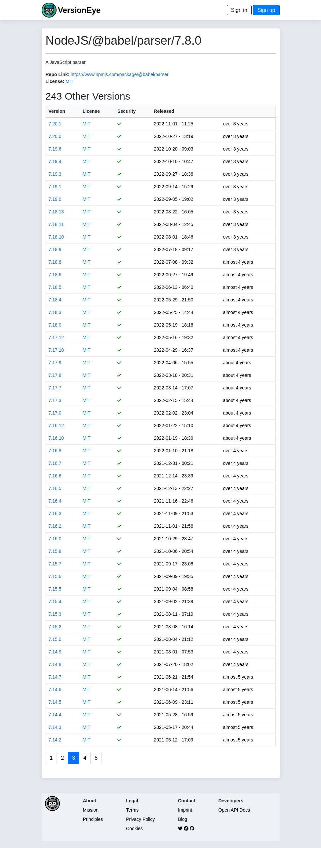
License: (55, 81)
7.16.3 (55, 513)
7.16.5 (55, 488)
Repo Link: (57, 74)
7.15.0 (55, 639)
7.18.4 (55, 299)
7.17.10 (56, 350)
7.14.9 (55, 651)
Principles (93, 819)
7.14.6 (55, 689)
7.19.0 (55, 199)
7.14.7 (55, 677)
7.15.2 (55, 626)
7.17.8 (55, 375)
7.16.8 (55, 450)
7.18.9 (55, 249)
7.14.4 (55, 714)
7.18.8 (55, 262)
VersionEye (79, 10)
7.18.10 (56, 237)
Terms (132, 810)
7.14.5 (55, 702)
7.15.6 (55, 576)
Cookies (134, 828)
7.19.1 (55, 186)
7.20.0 (55, 136)
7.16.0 (55, 538)
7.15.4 (55, 601)
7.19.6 (55, 149)
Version (57, 111)
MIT (69, 81)
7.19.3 (55, 174)
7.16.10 (56, 438)
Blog (182, 819)
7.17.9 (55, 362)
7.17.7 (55, 387)
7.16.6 (55, 475)
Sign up (266, 10)
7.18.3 (55, 312)
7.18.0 (55, 325)
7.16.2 (55, 526)
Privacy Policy (140, 819)
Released (164, 111)
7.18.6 (55, 274)
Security (126, 111)
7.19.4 (55, 161)
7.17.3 (55, 400)
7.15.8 (55, 551)
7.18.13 (56, 211)
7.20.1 (55, 123)
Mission (91, 810)
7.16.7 (55, 463)
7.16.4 (55, 501)
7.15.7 (55, 563)
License (91, 111)
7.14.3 (55, 727)
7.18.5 (55, 287)
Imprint (185, 810)
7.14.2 (55, 739)
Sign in (239, 10)
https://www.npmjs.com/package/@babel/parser (120, 74)
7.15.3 (55, 614)
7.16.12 (56, 425)
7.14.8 (55, 664)
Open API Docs (234, 810)
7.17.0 (55, 413)
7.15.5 (55, 589)
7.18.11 (56, 224)
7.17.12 (56, 337)
